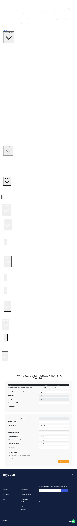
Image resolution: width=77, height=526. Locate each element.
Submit (64, 491)
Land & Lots (6, 350)
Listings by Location (8, 37)
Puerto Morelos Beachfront (25, 492)
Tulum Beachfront (24, 501)
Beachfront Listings (8, 330)
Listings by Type (8, 150)
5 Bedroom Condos (10, 348)
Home (5, 30)
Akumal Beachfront (24, 499)
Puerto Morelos (5, 489)
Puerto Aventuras (6, 494)
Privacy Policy (23, 509)
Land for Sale (8, 238)
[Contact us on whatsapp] (72, 475)
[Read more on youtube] (69, 521)
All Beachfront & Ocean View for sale (27, 487)
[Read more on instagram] (71, 521)
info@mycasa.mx (55, 475)
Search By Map (41, 501)
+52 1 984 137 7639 (67, 475)
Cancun (4, 487)
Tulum (4, 499)
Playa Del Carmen (6, 492)
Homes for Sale (9, 273)
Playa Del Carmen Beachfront (26, 494)
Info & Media (7, 181)
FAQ (22, 512)
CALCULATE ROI (63, 462)
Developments (41, 499)
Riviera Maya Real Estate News (10, 368)
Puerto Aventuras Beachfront (26, 496)
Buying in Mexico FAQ (8, 361)
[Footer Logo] (9, 475)
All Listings (6, 218)
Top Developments (6, 203)
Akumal (4, 496)
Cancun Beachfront (24, 489)
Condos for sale (9, 286)
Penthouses (6, 333)
